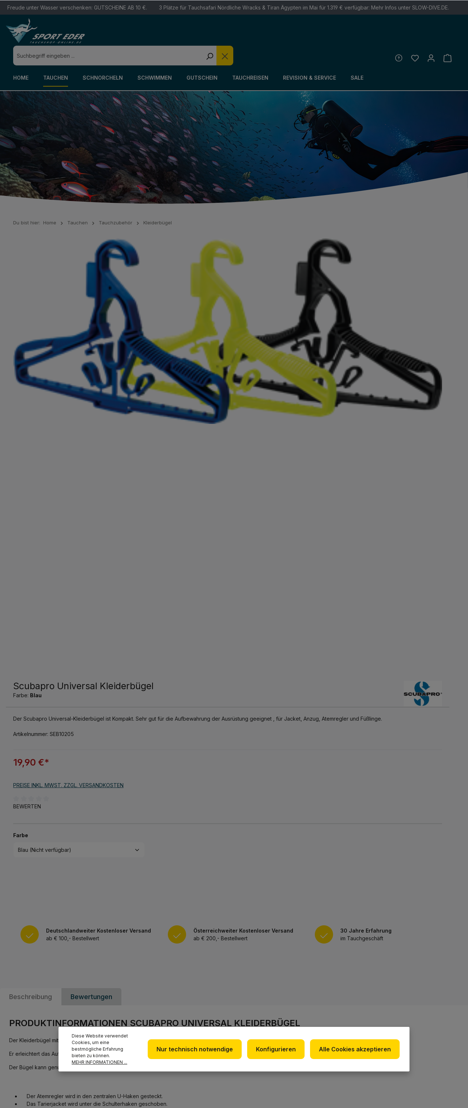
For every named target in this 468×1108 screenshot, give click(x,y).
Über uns (259, 983)
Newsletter (264, 971)
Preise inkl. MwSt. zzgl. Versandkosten (296, 331)
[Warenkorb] (447, 38)
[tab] (30, 572)
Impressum (262, 1006)
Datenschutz (266, 994)
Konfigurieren (279, 1049)
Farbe (248, 380)
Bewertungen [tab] (91, 572)
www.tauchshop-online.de (167, 1017)
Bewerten (255, 352)
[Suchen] (320, 36)
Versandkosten (310, 1091)
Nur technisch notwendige (201, 1049)
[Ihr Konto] (430, 38)
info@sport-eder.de (158, 1004)
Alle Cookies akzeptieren (356, 1049)
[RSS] (431, 993)
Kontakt (337, 993)
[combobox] (218, 36)
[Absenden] (448, 885)
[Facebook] (412, 974)
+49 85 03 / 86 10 (151, 990)
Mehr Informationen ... (99, 1062)
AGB (252, 1018)
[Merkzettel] (412, 38)
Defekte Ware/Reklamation (350, 976)
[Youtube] (412, 993)
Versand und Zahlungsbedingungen (356, 1010)
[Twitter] (431, 974)
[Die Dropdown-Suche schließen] (335, 36)
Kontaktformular (39, 1021)
